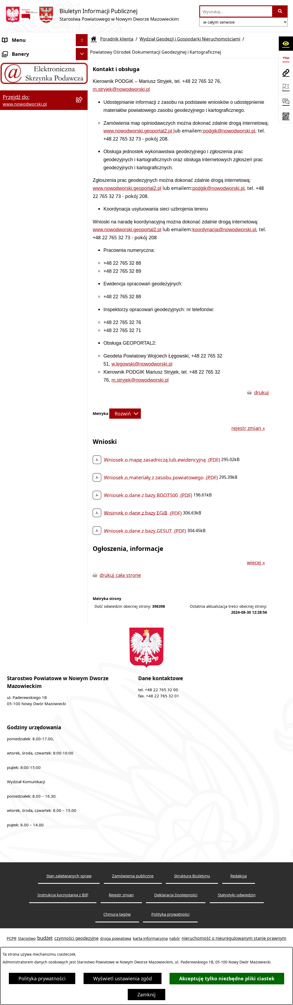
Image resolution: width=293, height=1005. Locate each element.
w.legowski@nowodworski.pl (141, 364)
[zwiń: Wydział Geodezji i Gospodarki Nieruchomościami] (83, 140)
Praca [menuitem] (8, 459)
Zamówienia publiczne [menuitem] (27, 591)
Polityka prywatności (42, 978)
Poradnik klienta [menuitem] (21, 124)
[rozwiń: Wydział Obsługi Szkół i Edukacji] (83, 398)
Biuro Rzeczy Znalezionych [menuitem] (32, 483)
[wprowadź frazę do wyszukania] (236, 11)
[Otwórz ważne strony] (286, 87)
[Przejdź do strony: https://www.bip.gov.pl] (286, 58)
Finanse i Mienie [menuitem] (20, 495)
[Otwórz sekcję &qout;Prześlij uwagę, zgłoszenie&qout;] (286, 101)
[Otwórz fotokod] (286, 116)
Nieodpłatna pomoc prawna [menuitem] (34, 519)
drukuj (261, 392)
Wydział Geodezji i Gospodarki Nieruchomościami (190, 39)
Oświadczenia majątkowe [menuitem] (31, 579)
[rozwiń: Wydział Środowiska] (83, 298)
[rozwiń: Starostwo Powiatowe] (83, 76)
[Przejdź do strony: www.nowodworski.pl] (286, 72)
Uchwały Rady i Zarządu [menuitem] (29, 112)
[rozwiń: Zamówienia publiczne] (83, 592)
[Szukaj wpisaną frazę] (280, 11)
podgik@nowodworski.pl (229, 131)
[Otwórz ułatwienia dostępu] (286, 43)
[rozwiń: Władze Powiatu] (83, 101)
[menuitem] (44, 147)
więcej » (256, 562)
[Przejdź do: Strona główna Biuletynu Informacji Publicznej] (94, 39)
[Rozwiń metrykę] (125, 413)
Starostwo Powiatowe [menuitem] (27, 76)
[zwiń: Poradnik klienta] (83, 125)
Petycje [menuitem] (10, 531)
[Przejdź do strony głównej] (92, 14)
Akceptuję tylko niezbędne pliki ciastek (227, 978)
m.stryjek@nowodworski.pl (121, 89)
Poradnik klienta (116, 39)
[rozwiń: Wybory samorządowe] (83, 604)
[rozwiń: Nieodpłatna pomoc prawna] (83, 520)
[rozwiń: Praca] (83, 459)
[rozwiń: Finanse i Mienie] (83, 495)
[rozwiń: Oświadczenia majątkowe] (83, 580)
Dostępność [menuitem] (15, 88)
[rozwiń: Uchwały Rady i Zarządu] (83, 113)
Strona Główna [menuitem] (19, 52)
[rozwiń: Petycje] (83, 532)
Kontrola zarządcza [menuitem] (23, 555)
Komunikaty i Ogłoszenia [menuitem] (30, 507)
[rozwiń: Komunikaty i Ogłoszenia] (83, 507)
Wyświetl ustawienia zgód (122, 978)
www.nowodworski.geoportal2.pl (138, 131)
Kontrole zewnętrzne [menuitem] (25, 567)
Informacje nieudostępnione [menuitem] (34, 628)
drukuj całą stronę (120, 575)
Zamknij (146, 994)
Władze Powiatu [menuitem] (20, 100)
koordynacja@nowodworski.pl (224, 229)
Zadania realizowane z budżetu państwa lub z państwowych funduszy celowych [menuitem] (37, 647)
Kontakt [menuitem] (11, 64)
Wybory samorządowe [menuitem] (27, 604)
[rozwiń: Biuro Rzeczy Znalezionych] (83, 483)
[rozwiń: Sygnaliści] (83, 616)
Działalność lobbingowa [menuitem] (29, 543)
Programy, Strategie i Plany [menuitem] (33, 471)
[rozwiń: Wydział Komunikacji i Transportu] (83, 352)
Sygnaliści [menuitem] (13, 616)
